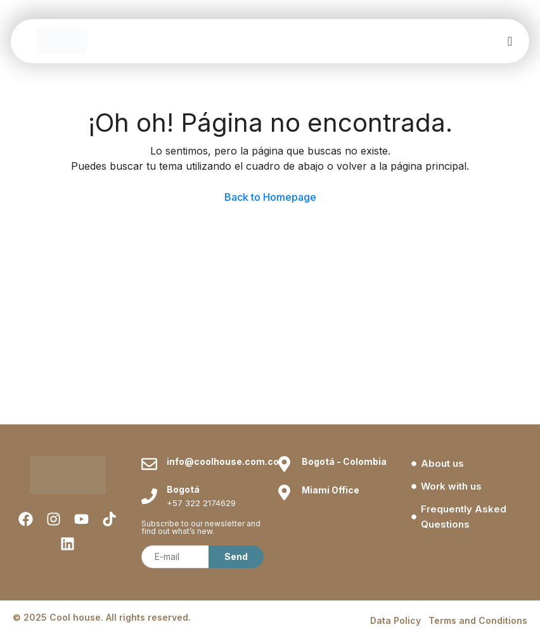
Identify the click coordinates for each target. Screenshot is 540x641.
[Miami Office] (284, 492)
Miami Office (330, 490)
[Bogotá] (149, 496)
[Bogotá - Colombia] (284, 464)
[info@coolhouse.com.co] (149, 464)
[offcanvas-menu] (510, 41)
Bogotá (183, 489)
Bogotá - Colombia (344, 461)
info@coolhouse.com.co (223, 461)
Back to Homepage (270, 197)
